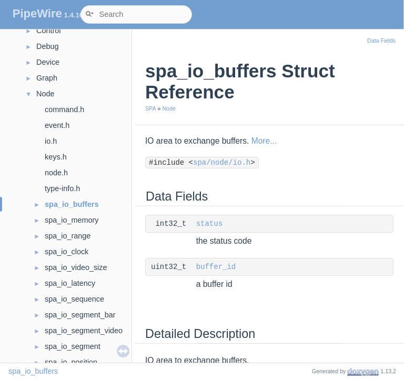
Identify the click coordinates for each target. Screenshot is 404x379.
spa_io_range (67, 236)
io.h (51, 141)
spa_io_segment (72, 346)
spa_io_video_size (76, 267)
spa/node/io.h (221, 162)
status (209, 224)
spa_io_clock (66, 251)
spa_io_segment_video (84, 330)
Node (45, 93)
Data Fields (381, 40)
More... (264, 140)
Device (47, 62)
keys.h (56, 157)
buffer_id (216, 267)
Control (48, 30)
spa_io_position (71, 362)
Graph (46, 78)
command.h (64, 109)
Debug (47, 46)
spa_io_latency (70, 283)
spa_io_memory (71, 220)
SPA (150, 108)
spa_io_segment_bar (80, 315)
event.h (57, 125)
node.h (56, 172)
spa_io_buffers (71, 204)
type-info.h (62, 188)
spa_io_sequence (74, 299)
